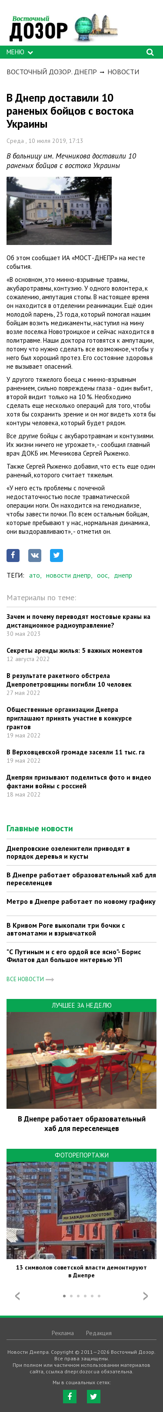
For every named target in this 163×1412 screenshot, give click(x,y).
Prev (17, 1296)
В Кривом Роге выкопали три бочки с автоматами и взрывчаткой (66, 929)
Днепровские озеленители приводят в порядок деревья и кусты (68, 852)
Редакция (99, 1333)
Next (145, 1296)
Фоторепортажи (82, 1155)
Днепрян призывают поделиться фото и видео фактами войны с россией (79, 781)
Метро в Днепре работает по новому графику (81, 901)
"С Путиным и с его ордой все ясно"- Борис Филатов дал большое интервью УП (74, 955)
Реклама (63, 1333)
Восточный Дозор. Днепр (52, 71)
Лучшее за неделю (82, 1005)
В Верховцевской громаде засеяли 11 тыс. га (76, 752)
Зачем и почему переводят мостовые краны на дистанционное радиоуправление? (78, 620)
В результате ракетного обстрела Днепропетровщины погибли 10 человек (69, 679)
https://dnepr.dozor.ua (63, 25)
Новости (123, 71)
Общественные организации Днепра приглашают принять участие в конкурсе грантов (69, 718)
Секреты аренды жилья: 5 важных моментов (75, 650)
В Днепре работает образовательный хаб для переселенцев (81, 878)
